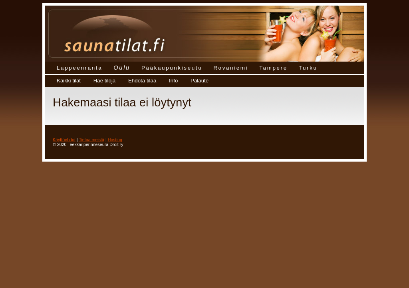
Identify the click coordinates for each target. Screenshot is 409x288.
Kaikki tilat (69, 81)
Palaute (199, 81)
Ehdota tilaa (142, 81)
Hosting (115, 139)
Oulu (121, 67)
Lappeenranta (79, 68)
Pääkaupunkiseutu (171, 68)
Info (173, 81)
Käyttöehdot (64, 139)
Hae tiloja (104, 81)
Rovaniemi (230, 68)
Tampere (273, 68)
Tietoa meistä (91, 139)
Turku (308, 68)
